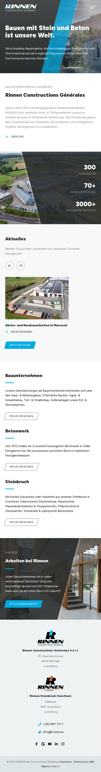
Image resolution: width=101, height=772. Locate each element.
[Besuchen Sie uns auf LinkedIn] (57, 744)
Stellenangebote (23, 604)
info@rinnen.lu (53, 732)
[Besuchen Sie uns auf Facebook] (37, 744)
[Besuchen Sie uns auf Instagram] (63, 744)
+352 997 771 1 (53, 724)
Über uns (17, 136)
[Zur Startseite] (21, 7)
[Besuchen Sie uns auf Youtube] (50, 744)
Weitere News (20, 345)
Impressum (65, 761)
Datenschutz (81, 761)
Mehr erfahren (21, 416)
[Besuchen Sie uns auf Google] (44, 744)
